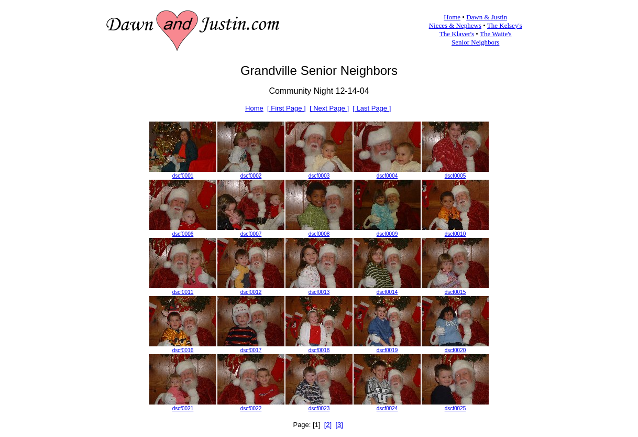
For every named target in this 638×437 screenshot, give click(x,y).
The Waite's (496, 34)
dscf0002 (251, 176)
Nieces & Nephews (455, 25)
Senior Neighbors (475, 42)
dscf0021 (183, 408)
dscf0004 (387, 176)
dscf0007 (251, 234)
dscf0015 (455, 292)
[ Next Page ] (329, 108)
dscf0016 (183, 350)
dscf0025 (455, 408)
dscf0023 (319, 408)
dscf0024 (387, 408)
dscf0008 (319, 234)
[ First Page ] (286, 108)
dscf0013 (319, 292)
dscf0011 (183, 292)
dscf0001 (183, 176)
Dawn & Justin (486, 17)
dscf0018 (319, 350)
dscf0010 (455, 234)
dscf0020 (455, 350)
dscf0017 (251, 350)
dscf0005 (455, 176)
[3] (339, 425)
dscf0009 (387, 234)
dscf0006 (183, 234)
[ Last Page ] (372, 108)
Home (452, 17)
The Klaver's (456, 34)
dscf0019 (387, 350)
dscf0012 (251, 292)
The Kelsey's (504, 25)
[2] (328, 425)
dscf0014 (387, 292)
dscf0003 (319, 176)
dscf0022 (251, 408)
